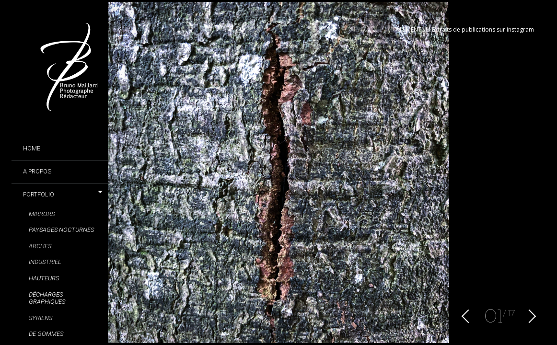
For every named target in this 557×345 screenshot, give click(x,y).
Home (31, 148)
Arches (40, 246)
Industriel (45, 261)
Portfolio (38, 194)
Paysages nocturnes (61, 229)
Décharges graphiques (47, 298)
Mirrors (42, 214)
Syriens (40, 318)
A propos (37, 171)
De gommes (46, 333)
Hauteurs (44, 278)
